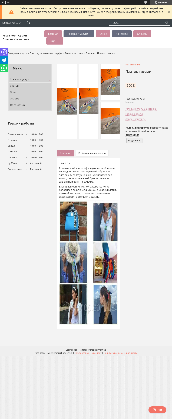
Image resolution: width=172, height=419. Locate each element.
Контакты (122, 33)
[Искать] (167, 22)
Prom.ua (101, 349)
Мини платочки (74, 53)
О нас (103, 33)
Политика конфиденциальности (120, 352)
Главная (53, 33)
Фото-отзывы (18, 105)
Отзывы (142, 33)
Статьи (14, 85)
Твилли (90, 53)
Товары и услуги (77, 33)
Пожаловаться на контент (88, 352)
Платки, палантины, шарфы (46, 53)
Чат (157, 409)
